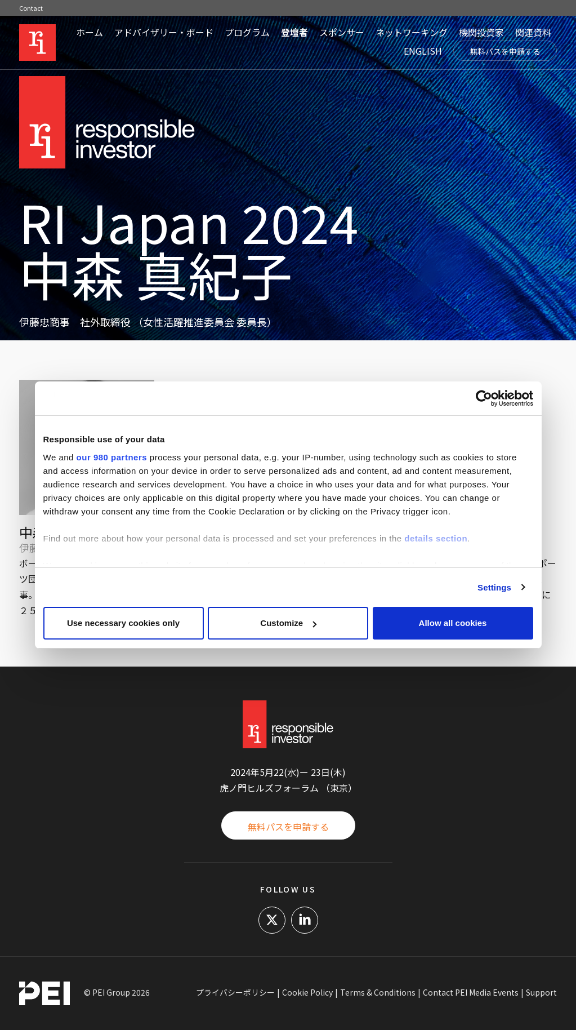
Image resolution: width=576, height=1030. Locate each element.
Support (541, 992)
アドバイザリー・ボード (163, 32)
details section (435, 538)
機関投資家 (481, 32)
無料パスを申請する (505, 51)
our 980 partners (112, 457)
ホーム (89, 32)
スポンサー (341, 32)
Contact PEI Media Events (471, 992)
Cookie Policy (307, 992)
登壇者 (294, 32)
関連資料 (533, 32)
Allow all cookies (453, 623)
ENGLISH (423, 50)
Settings (494, 587)
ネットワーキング (412, 32)
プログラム (247, 32)
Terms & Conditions (378, 992)
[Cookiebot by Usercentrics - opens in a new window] (484, 398)
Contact (31, 7)
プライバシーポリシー (235, 992)
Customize (288, 623)
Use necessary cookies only (123, 623)
